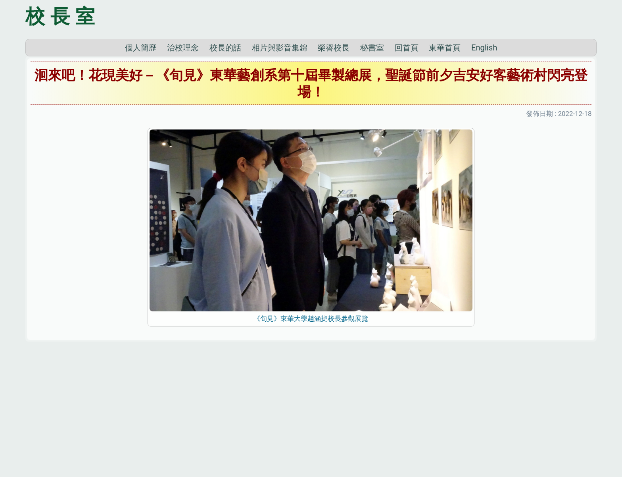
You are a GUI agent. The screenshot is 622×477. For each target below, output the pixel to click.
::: (2, 466)
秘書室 (372, 158)
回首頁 (407, 158)
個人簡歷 (141, 158)
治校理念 (183, 158)
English (484, 158)
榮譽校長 (333, 158)
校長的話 (225, 158)
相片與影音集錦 (279, 158)
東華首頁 (445, 158)
